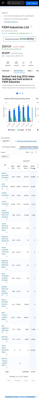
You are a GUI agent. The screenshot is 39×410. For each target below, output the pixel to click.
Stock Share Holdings (9, 147)
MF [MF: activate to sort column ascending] (5, 165)
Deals (30, 71)
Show (31, 152)
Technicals (6, 71)
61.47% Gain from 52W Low (12, 49)
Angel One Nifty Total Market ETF (5, 239)
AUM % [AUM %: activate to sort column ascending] (18, 167)
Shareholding (19, 71)
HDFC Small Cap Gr (5, 186)
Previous (17, 380)
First (9, 380)
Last (33, 380)
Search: (11, 152)
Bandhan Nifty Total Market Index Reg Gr (5, 291)
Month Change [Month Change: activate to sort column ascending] (32, 167)
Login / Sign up (32, 3)
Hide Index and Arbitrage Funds (27, 141)
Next (26, 380)
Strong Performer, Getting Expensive (19, 33)
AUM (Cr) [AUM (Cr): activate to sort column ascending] (12, 167)
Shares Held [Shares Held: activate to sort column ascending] (25, 167)
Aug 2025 (6, 141)
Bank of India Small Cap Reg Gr (5, 175)
